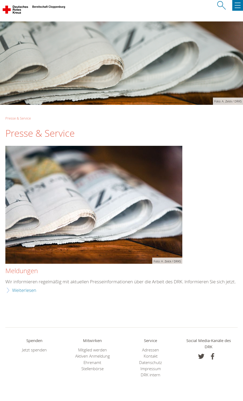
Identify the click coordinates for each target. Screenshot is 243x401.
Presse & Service (18, 118)
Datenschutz (150, 362)
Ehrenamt (92, 362)
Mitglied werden (92, 349)
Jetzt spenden (34, 349)
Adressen (150, 349)
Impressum (150, 368)
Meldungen (21, 271)
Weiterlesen (24, 290)
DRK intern (150, 374)
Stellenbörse (92, 368)
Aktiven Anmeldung (92, 356)
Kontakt (151, 356)
